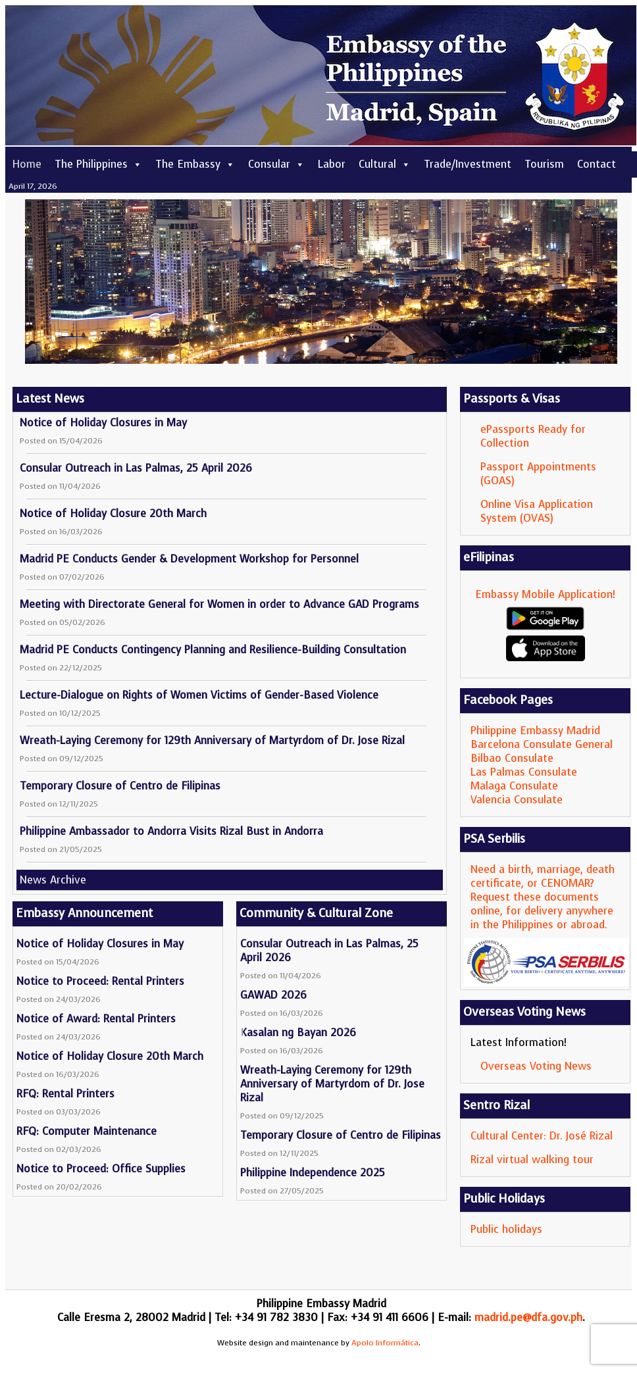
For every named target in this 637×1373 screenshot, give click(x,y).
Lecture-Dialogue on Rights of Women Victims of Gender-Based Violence (199, 695)
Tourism (544, 164)
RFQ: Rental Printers (65, 1094)
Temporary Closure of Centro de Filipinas (120, 786)
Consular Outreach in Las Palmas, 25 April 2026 (136, 468)
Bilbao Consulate (512, 758)
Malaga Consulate (514, 786)
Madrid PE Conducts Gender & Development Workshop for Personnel (189, 559)
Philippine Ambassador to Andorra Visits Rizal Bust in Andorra (171, 831)
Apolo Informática (385, 1342)
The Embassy (195, 164)
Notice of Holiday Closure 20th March (113, 513)
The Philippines (98, 164)
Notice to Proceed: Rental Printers (100, 981)
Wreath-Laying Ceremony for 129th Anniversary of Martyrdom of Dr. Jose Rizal (212, 740)
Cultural (385, 164)
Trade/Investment (467, 164)
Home (26, 164)
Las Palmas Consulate (524, 772)
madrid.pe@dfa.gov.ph (528, 1317)
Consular (276, 164)
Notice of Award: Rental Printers (96, 1019)
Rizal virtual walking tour (532, 1159)
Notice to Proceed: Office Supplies (101, 1169)
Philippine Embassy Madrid (535, 730)
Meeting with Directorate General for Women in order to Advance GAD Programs (219, 604)
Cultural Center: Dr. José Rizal (542, 1136)
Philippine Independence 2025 (312, 1173)
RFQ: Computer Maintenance (86, 1131)
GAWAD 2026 (273, 995)
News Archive (53, 880)
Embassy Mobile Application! (545, 594)
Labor (331, 164)
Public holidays (506, 1229)
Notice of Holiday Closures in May (103, 423)
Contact (596, 164)
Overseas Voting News (536, 1066)
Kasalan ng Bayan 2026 (298, 1032)
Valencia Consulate (517, 800)
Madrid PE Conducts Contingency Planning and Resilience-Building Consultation (213, 650)
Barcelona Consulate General (542, 744)
